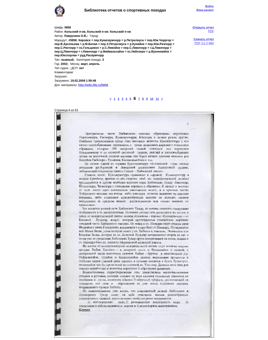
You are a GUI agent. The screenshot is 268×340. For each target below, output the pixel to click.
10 (151, 98)
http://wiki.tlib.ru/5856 (93, 85)
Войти (209, 6)
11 (157, 98)
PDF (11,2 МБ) (204, 41)
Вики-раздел (205, 10)
